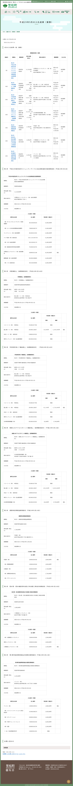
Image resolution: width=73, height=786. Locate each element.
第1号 (12, 63)
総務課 (18, 31)
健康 (38, 12)
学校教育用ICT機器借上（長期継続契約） (13, 100)
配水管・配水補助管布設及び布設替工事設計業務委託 (13, 141)
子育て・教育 (18, 11)
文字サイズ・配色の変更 (50, 1)
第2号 (12, 109)
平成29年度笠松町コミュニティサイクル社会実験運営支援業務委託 (13, 71)
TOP (4, 31)
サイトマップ (60, 1)
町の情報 (57, 12)
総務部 (13, 31)
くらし (9, 12)
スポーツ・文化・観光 (47, 11)
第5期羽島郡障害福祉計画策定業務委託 (13, 156)
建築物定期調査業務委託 (13, 128)
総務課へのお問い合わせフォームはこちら (14, 754)
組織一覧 (8, 31)
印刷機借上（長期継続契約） (13, 87)
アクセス (31, 769)
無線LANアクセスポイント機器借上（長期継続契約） (13, 115)
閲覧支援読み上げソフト (37, 1)
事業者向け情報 (67, 11)
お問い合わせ (69, 1)
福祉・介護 (28, 12)
